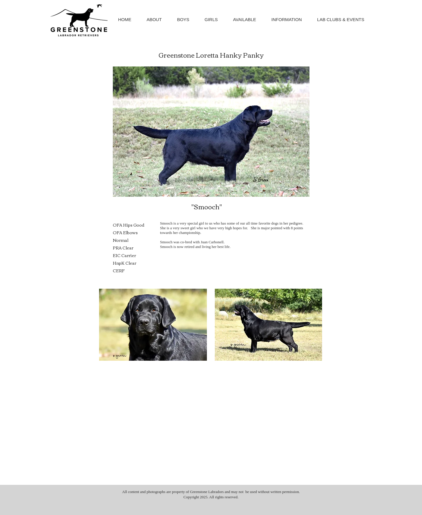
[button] (183, 19)
